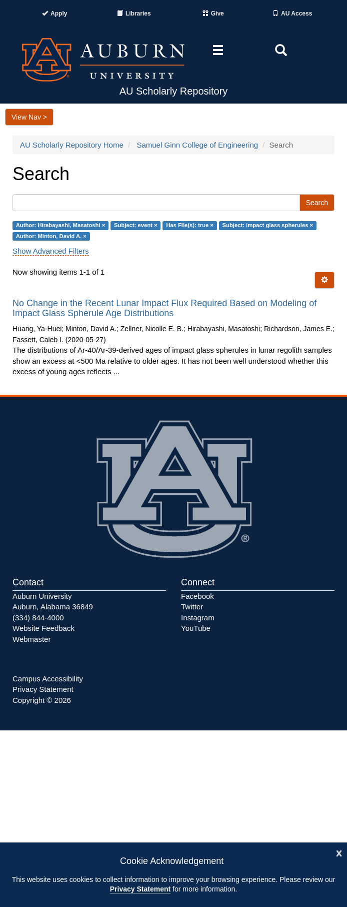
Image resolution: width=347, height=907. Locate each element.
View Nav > (29, 117)
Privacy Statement (140, 889)
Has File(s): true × (190, 226)
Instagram (197, 617)
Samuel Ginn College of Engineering (197, 145)
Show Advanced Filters (50, 251)
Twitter (192, 606)
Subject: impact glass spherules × (268, 226)
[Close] (339, 852)
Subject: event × (136, 226)
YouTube (195, 628)
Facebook (197, 596)
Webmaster (31, 639)
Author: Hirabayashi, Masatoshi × (60, 226)
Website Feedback (43, 628)
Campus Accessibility (47, 678)
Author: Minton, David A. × (51, 236)
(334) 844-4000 (38, 617)
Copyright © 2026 (41, 700)
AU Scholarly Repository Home (72, 145)
